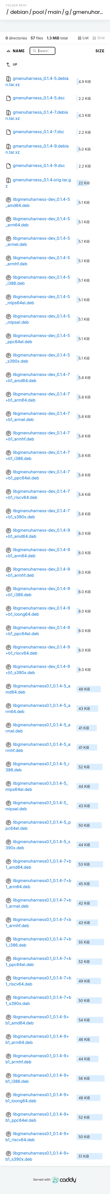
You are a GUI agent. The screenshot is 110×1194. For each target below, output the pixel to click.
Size (100, 51)
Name (19, 50)
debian (19, 12)
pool (38, 12)
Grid (98, 38)
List (83, 38)
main (54, 12)
